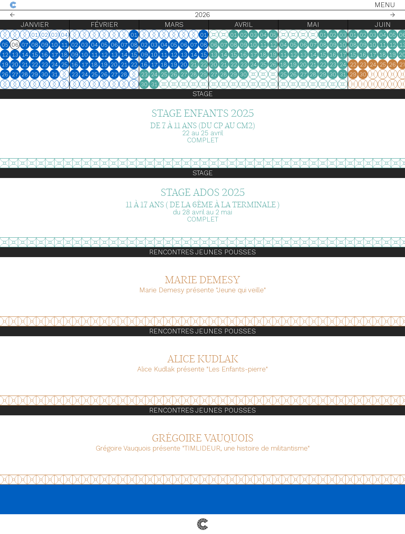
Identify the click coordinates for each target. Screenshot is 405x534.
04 (94, 45)
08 (34, 45)
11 (64, 45)
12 (5, 54)
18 (64, 54)
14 (25, 54)
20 (14, 64)
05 (5, 45)
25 (64, 64)
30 (44, 74)
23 (45, 64)
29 (34, 74)
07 (24, 45)
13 (15, 54)
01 (134, 35)
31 (54, 74)
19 (5, 64)
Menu (385, 5)
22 (35, 64)
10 (54, 45)
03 (84, 45)
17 (54, 54)
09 (44, 45)
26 (5, 74)
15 (35, 54)
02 (74, 45)
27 (15, 74)
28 (24, 74)
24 (54, 64)
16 (44, 54)
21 (25, 64)
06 (114, 45)
